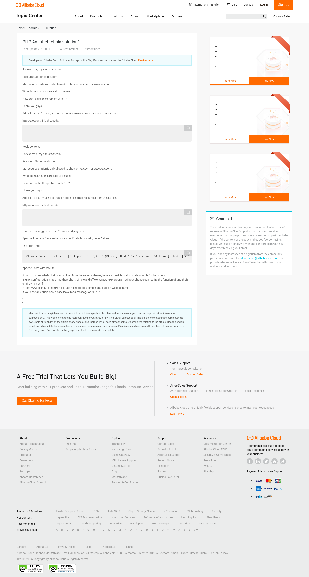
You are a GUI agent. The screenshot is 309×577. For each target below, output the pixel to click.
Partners (176, 16)
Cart (232, 4)
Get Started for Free (37, 400)
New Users (213, 517)
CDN (96, 511)
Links (129, 546)
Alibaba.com (107, 552)
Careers (21, 546)
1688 (120, 552)
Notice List (109, 546)
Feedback (163, 465)
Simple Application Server (80, 449)
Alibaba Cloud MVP (215, 449)
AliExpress (92, 552)
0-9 (196, 529)
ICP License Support (124, 460)
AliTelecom (162, 552)
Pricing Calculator (168, 476)
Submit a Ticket (166, 449)
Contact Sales (281, 16)
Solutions (116, 16)
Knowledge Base (122, 449)
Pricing (135, 16)
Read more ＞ (145, 60)
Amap (174, 552)
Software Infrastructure (158, 517)
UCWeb (184, 552)
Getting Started (121, 465)
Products (96, 16)
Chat (173, 374)
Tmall (65, 552)
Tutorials (185, 523)
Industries (115, 523)
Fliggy (141, 552)
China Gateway (121, 454)
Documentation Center (217, 443)
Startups (25, 471)
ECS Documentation (89, 517)
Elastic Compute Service (70, 511)
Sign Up (283, 5)
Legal (89, 546)
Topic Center (63, 523)
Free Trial (70, 443)
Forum (161, 471)
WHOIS (207, 465)
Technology (119, 443)
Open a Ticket (178, 396)
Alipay (224, 552)
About (79, 16)
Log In (264, 4)
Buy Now (268, 80)
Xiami (203, 552)
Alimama (130, 552)
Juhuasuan (77, 552)
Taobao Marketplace (48, 552)
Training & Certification (125, 482)
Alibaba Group (25, 552)
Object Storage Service (142, 511)
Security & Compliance (217, 454)
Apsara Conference (31, 476)
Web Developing (161, 523)
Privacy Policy (66, 546)
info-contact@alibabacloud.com (259, 258)
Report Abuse (165, 460)
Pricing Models (28, 449)
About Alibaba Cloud (32, 443)
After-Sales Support (169, 454)
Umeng (194, 552)
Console (248, 4)
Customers (26, 460)
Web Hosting (195, 511)
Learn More (229, 80)
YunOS (150, 552)
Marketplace (155, 16)
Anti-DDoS (114, 511)
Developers (136, 523)
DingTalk (214, 552)
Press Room (210, 460)
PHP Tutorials (207, 523)
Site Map (208, 471)
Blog (114, 471)
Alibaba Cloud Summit (33, 482)
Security (216, 511)
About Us (42, 546)
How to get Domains (122, 517)
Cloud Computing (90, 523)
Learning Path (189, 517)
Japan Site (62, 517)
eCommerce (171, 511)
